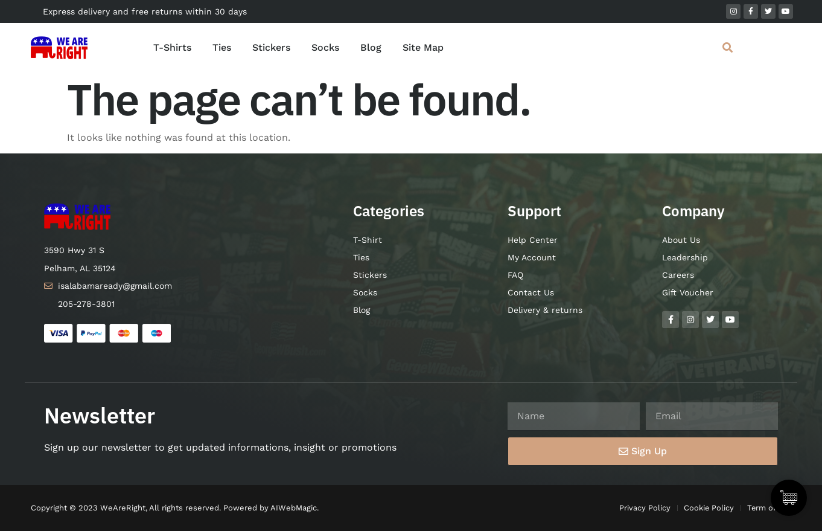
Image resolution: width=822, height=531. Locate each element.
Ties (221, 47)
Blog (370, 47)
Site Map (423, 47)
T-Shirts (172, 47)
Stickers (271, 47)
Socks (325, 47)
